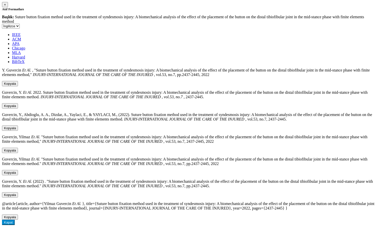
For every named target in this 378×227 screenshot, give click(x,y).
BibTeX (18, 62)
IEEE (16, 34)
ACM (16, 39)
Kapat (8, 222)
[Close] (5, 4)
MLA (16, 52)
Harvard (18, 57)
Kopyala (10, 84)
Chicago (18, 48)
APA (16, 44)
